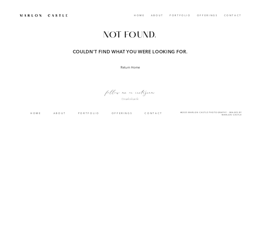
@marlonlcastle (130, 99)
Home (139, 16)
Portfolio (180, 16)
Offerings (207, 16)
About (157, 16)
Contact (233, 16)
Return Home (130, 67)
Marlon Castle (232, 115)
